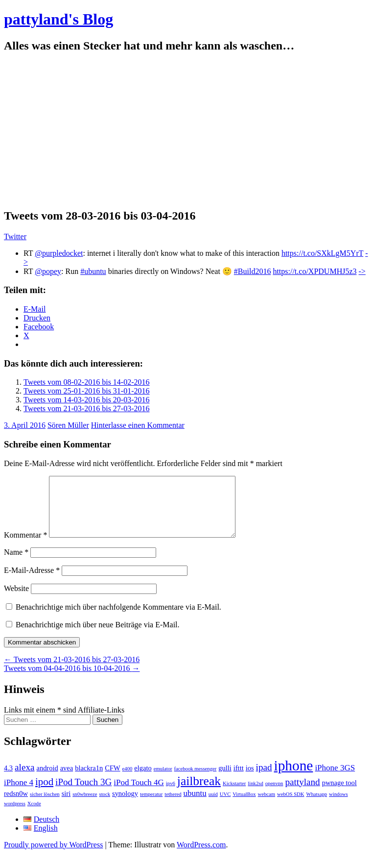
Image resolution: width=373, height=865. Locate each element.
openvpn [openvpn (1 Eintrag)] (274, 795)
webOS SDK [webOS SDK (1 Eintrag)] (290, 806)
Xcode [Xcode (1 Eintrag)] (34, 815)
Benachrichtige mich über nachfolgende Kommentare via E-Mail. (118, 619)
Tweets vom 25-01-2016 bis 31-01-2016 (86, 391)
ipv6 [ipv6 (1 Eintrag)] (170, 795)
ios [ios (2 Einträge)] (250, 780)
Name (16, 564)
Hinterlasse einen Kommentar (138, 425)
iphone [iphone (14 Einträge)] (293, 777)
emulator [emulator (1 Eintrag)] (163, 780)
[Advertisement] (186, 130)
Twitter (15, 236)
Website (16, 600)
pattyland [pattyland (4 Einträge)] (302, 794)
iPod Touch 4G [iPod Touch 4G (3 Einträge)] (138, 794)
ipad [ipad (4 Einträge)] (264, 779)
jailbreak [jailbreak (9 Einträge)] (199, 793)
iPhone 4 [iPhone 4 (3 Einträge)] (18, 794)
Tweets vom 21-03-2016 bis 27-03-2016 (86, 408)
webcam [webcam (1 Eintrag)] (267, 806)
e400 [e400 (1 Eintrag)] (127, 780)
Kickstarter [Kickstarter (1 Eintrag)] (234, 795)
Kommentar (25, 547)
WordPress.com (201, 856)
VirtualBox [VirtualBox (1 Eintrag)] (244, 806)
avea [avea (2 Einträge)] (66, 780)
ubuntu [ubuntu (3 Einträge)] (195, 805)
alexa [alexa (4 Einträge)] (24, 779)
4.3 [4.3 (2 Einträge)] (8, 780)
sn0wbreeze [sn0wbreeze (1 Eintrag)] (84, 806)
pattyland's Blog (58, 19)
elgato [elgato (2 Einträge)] (142, 780)
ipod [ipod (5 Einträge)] (44, 793)
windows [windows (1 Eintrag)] (338, 806)
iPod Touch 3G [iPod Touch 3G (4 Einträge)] (83, 794)
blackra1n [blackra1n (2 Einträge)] (89, 780)
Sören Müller (68, 425)
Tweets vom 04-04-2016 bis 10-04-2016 (72, 680)
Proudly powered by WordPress (53, 856)
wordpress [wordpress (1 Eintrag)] (14, 815)
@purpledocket (59, 253)
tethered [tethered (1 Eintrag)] (172, 806)
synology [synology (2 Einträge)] (125, 805)
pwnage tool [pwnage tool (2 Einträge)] (339, 794)
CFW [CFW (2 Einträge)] (112, 780)
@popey (48, 271)
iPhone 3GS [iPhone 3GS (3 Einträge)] (335, 779)
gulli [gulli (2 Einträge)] (225, 780)
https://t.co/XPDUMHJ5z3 (314, 271)
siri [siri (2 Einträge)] (66, 805)
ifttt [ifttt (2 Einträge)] (238, 780)
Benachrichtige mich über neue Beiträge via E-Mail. (98, 636)
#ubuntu (93, 271)
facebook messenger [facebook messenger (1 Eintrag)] (195, 780)
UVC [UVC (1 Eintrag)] (225, 806)
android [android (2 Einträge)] (47, 780)
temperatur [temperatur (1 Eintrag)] (151, 806)
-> (362, 271)
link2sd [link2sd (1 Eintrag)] (255, 795)
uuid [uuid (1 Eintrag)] (213, 806)
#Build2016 (252, 271)
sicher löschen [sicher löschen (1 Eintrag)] (45, 806)
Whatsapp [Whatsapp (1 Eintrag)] (316, 806)
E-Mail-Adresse (32, 582)
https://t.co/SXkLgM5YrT (322, 253)
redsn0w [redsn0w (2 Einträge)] (16, 805)
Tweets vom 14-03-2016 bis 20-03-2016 (86, 399)
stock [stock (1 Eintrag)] (105, 806)
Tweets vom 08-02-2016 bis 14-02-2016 (86, 382)
